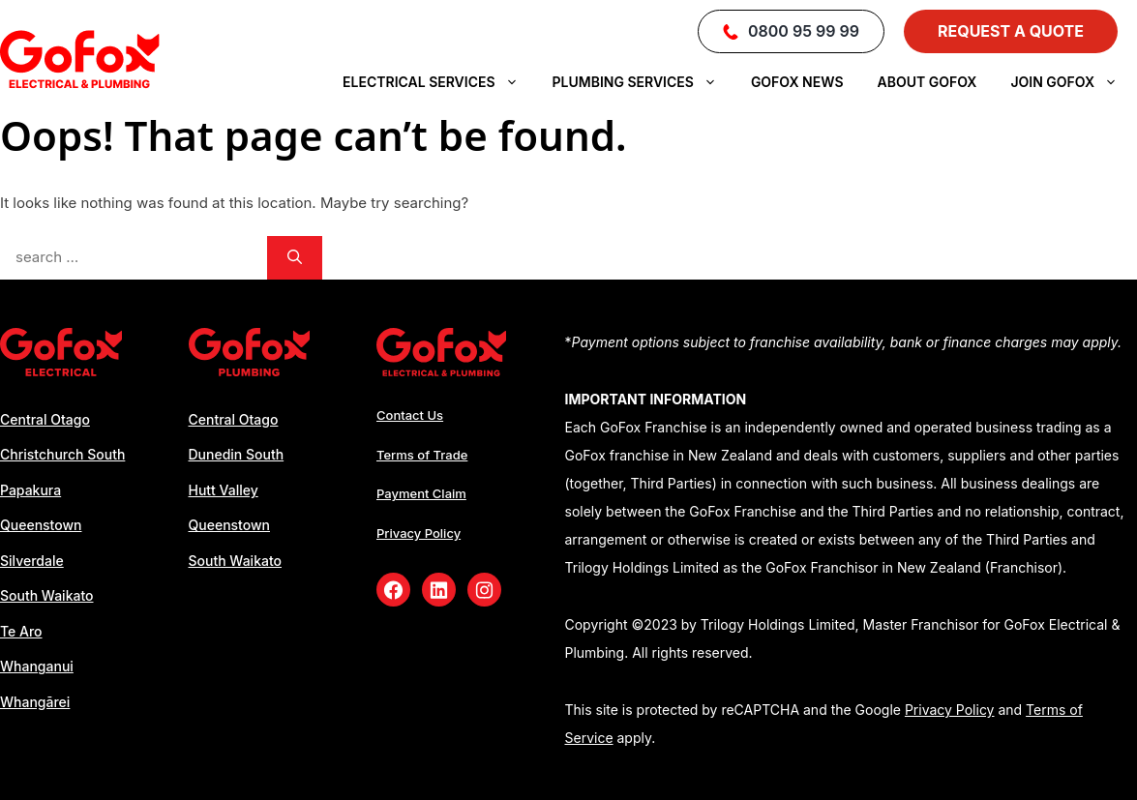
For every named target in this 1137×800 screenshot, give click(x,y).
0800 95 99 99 (791, 31)
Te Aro (21, 631)
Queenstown (40, 525)
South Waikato (47, 595)
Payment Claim (421, 493)
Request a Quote (1011, 31)
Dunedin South (236, 454)
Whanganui (37, 666)
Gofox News (797, 82)
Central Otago (45, 419)
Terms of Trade (421, 454)
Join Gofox (1073, 82)
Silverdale (32, 560)
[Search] (294, 258)
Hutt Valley (223, 490)
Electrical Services (440, 82)
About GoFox (927, 82)
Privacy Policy (418, 533)
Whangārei (35, 702)
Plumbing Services (644, 82)
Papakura (30, 490)
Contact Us (409, 415)
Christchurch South (62, 454)
